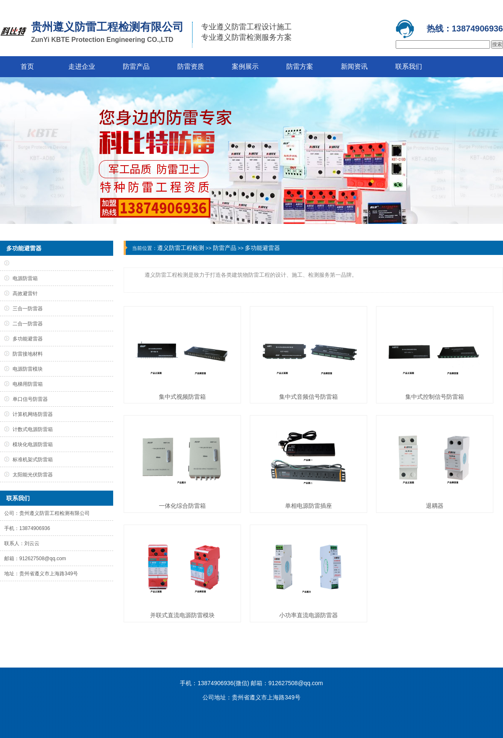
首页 (27, 66)
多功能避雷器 (262, 247)
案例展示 (245, 66)
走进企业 (81, 66)
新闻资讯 (354, 66)
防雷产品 (136, 66)
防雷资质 (190, 66)
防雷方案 (299, 66)
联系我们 (408, 66)
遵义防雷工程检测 (180, 247)
